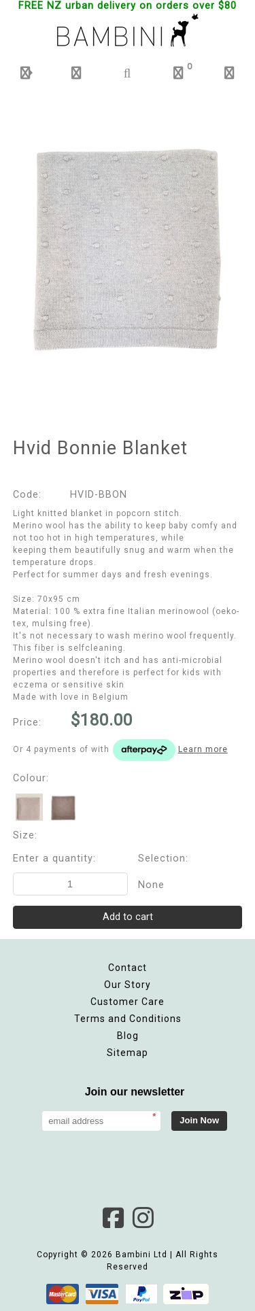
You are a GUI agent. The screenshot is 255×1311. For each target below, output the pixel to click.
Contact (127, 967)
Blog (128, 1035)
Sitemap (127, 1052)
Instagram (143, 1218)
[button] (25, 73)
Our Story (127, 984)
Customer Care (127, 1001)
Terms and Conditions (128, 1018)
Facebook (113, 1218)
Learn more (203, 749)
